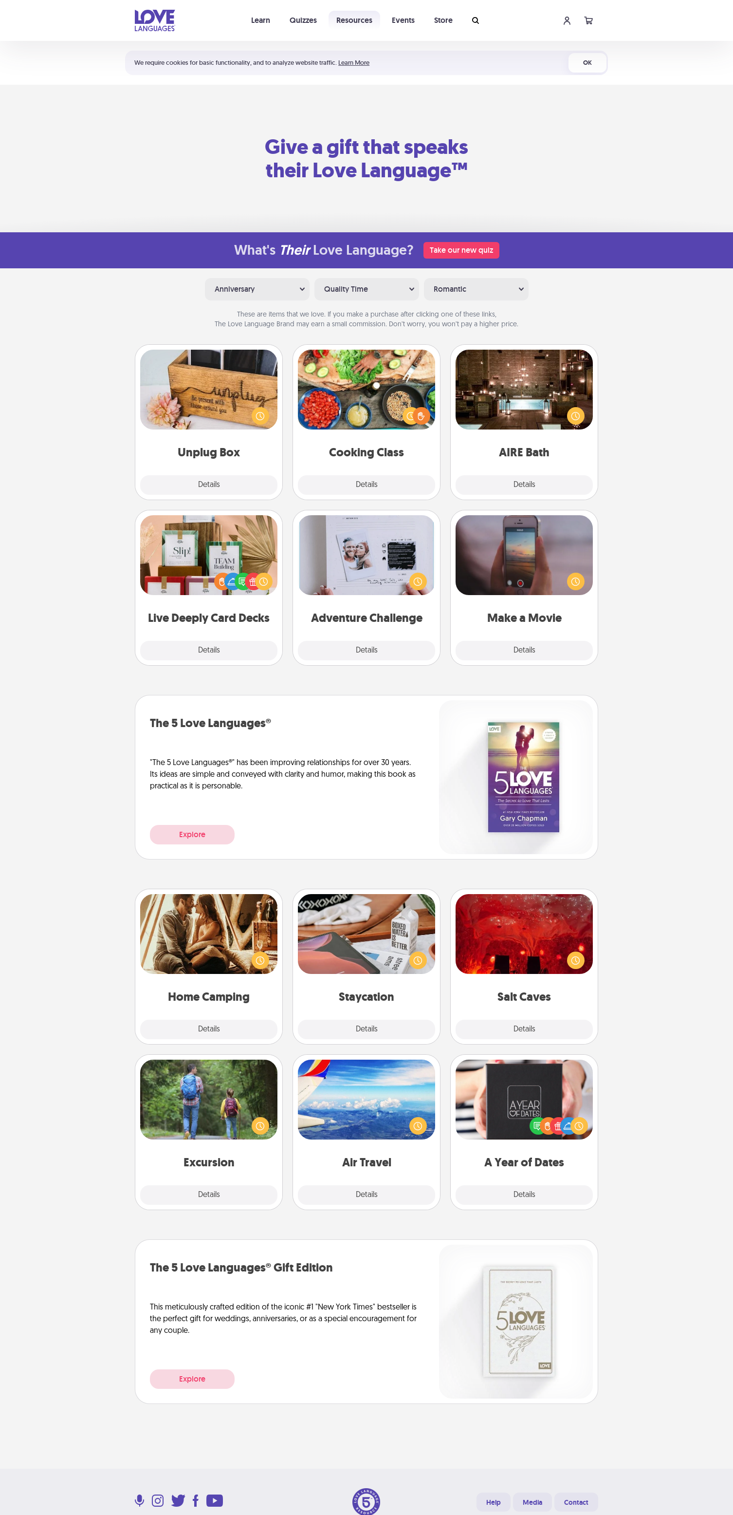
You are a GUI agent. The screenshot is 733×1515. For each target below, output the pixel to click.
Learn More (353, 62)
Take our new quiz (461, 250)
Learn (260, 20)
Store (443, 20)
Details (209, 485)
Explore (192, 834)
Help (493, 1502)
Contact (576, 1502)
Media (532, 1502)
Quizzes (303, 20)
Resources (354, 20)
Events (403, 20)
